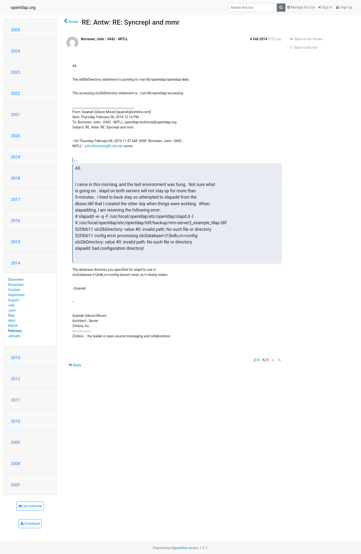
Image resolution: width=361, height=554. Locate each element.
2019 (15, 157)
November (16, 285)
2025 (15, 29)
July (11, 305)
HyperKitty (179, 548)
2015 (15, 241)
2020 (15, 135)
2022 (15, 93)
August (13, 300)
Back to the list (303, 47)
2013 (15, 357)
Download (30, 523)
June (12, 310)
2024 (15, 51)
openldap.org (23, 7)
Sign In (325, 7)
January (14, 336)
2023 (15, 72)
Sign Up (344, 7)
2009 (15, 442)
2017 (15, 199)
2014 (15, 263)
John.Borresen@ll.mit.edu (103, 146)
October (14, 290)
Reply (75, 365)
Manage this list (301, 7)
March (13, 326)
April (11, 320)
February (15, 331)
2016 (15, 220)
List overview (30, 506)
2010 (15, 421)
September (16, 295)
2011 (15, 400)
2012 (15, 378)
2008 (15, 463)
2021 (15, 114)
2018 (15, 178)
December (16, 280)
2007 (15, 484)
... (75, 160)
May (11, 315)
